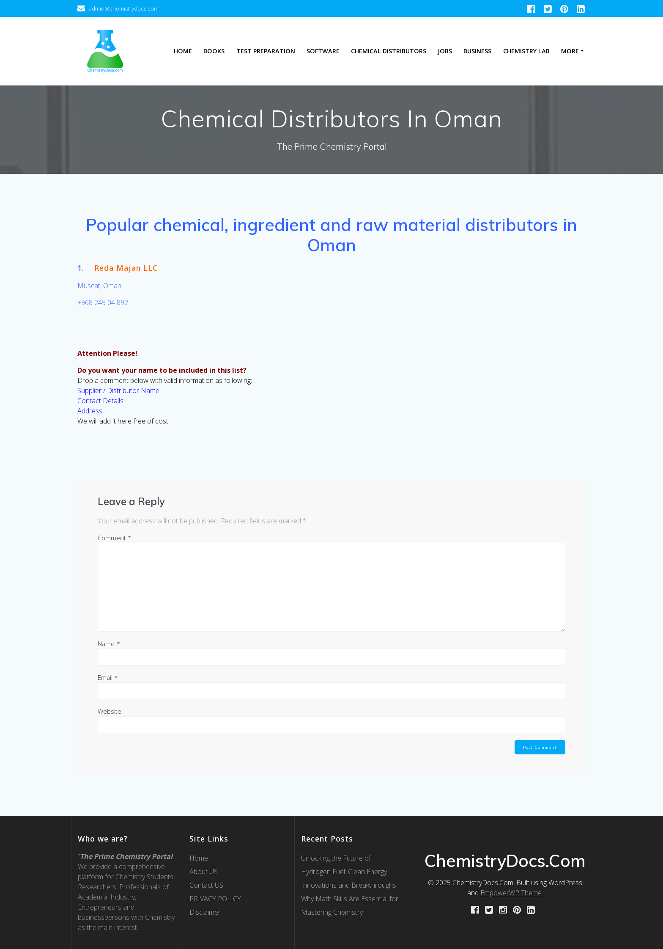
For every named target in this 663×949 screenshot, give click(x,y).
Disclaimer (205, 912)
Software (323, 51)
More (570, 51)
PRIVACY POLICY (215, 898)
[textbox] (331, 235)
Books (214, 51)
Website (109, 711)
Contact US (206, 885)
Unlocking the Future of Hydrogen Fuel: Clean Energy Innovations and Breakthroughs (348, 871)
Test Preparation (265, 51)
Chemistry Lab (526, 51)
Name (109, 643)
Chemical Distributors (388, 51)
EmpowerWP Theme (511, 892)
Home (183, 51)
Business (477, 51)
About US (203, 871)
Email (108, 677)
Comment (115, 538)
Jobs (445, 51)
